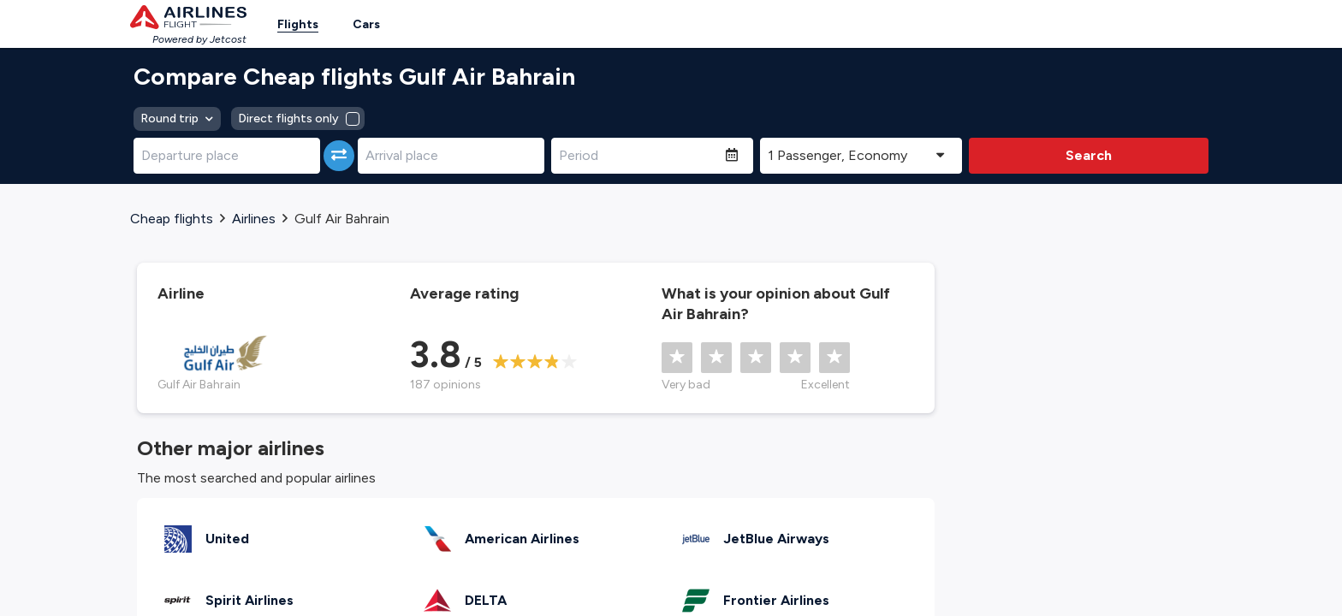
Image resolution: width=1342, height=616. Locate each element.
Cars (366, 24)
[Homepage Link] (188, 17)
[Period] (638, 155)
